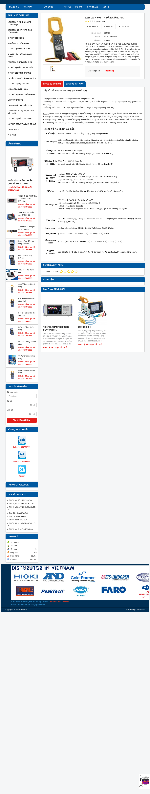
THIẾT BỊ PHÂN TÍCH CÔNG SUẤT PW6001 (56, 328)
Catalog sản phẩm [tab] (75, 84)
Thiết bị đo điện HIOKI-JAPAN (20, 500)
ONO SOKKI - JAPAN (17, 516)
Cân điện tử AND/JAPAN (18, 513)
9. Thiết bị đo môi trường (19, 73)
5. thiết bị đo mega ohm (19, 49)
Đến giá (10, 410)
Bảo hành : (98, 40)
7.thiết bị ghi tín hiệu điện (20, 62)
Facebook (92, 27)
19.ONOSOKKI (13, 130)
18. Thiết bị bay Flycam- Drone (22, 124)
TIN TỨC (58, 7)
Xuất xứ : (98, 37)
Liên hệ (96, 7)
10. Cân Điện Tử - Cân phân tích (22, 78)
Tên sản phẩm (12, 392)
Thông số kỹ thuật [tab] (52, 84)
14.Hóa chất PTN (15, 100)
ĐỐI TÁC (69, 7)
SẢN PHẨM (29, 7)
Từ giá (9, 401)
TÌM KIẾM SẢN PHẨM (21, 420)
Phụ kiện (12, 135)
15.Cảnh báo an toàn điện (20, 105)
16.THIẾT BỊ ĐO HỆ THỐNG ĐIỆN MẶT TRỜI (21, 112)
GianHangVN (140, 609)
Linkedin (124, 27)
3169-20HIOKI (84, 327)
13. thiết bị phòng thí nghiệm (21, 95)
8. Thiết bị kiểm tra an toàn (20, 68)
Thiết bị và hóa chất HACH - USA (21, 504)
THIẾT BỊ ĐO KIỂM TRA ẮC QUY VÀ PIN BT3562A (27, 198)
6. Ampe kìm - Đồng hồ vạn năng (20, 55)
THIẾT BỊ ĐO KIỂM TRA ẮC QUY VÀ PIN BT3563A (20, 182)
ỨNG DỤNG (45, 7)
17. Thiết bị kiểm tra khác (20, 119)
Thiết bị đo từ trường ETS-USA (21, 529)
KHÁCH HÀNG (83, 7)
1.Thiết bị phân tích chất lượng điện (19, 23)
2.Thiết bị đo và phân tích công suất (20, 31)
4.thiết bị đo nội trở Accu (20, 43)
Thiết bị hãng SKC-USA (18, 520)
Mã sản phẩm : (96, 33)
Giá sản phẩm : (94, 71)
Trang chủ (14, 7)
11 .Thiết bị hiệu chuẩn (18, 84)
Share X (108, 27)
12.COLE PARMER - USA (18, 89)
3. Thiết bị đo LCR (16, 38)
